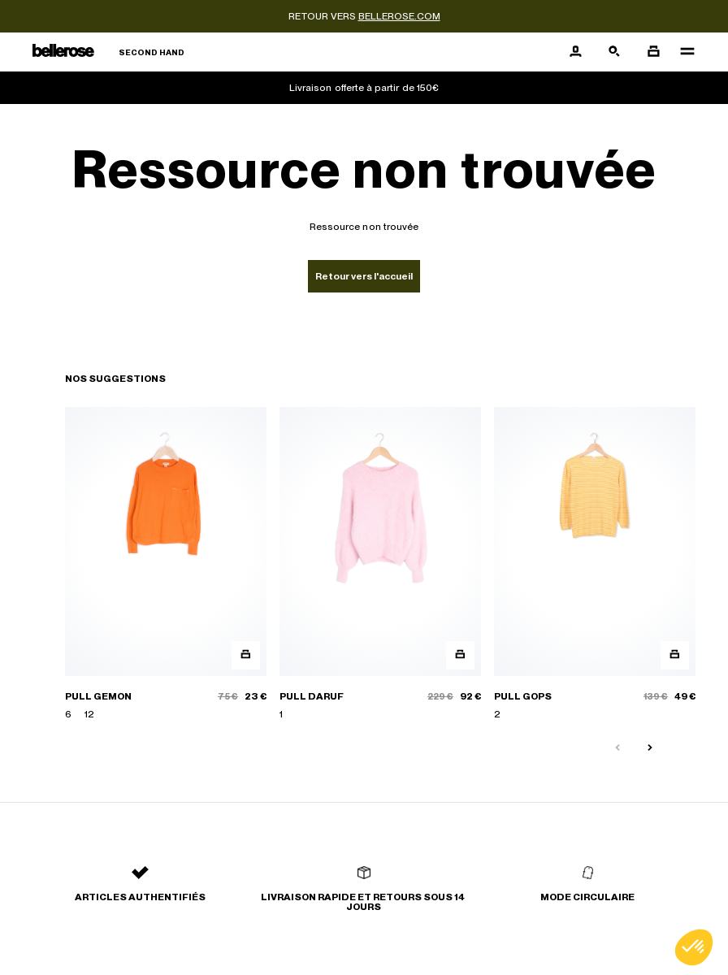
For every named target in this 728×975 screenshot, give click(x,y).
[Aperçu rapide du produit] (246, 655)
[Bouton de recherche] (614, 52)
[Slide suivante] (650, 748)
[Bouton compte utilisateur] (575, 52)
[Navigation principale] (683, 52)
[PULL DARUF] (380, 564)
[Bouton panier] (653, 52)
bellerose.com (399, 16)
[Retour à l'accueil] (108, 52)
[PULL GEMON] (165, 564)
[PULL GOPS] (595, 564)
